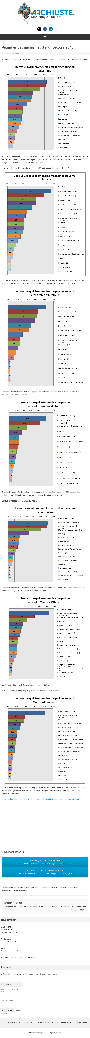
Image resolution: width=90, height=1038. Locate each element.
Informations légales (37, 1033)
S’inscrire (3, 1014)
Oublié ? (18, 1010)
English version (55, 1033)
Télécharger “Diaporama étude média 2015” (45, 872)
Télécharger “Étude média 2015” (45, 862)
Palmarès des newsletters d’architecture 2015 (23, 906)
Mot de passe (6, 1000)
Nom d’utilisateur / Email (9, 990)
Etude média (34, 887)
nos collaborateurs (18, 957)
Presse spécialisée (20, 891)
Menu (45, 37)
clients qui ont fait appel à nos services (42, 974)
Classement (53, 887)
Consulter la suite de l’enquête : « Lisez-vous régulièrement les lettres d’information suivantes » (40, 799)
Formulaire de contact (9, 951)
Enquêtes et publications (19, 887)
